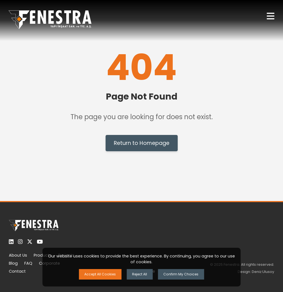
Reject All (139, 274)
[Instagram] (20, 242)
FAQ (28, 263)
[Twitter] (29, 242)
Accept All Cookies (100, 274)
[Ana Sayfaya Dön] (50, 20)
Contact (17, 271)
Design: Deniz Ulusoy (256, 271)
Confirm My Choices (180, 274)
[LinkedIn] (11, 242)
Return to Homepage (141, 143)
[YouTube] (40, 242)
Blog (13, 263)
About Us (18, 255)
